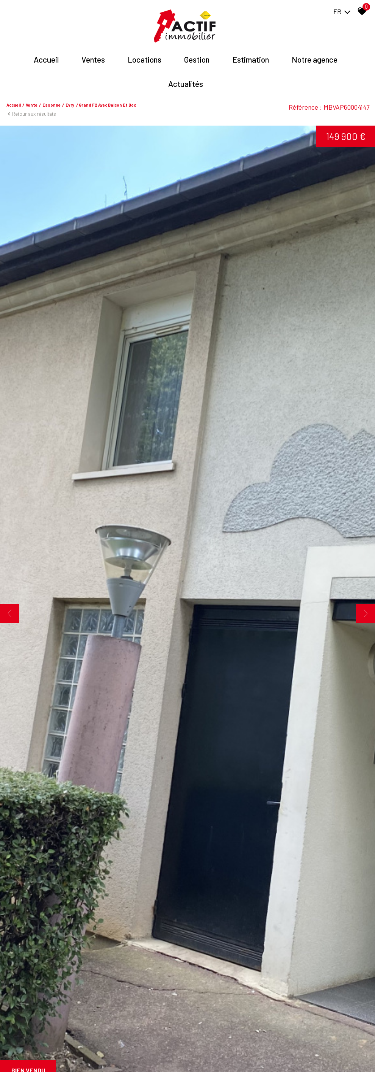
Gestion (196, 59)
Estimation (250, 59)
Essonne (51, 104)
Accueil (46, 59)
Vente (32, 104)
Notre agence (315, 59)
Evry (70, 104)
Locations (144, 59)
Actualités (185, 83)
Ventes (93, 59)
